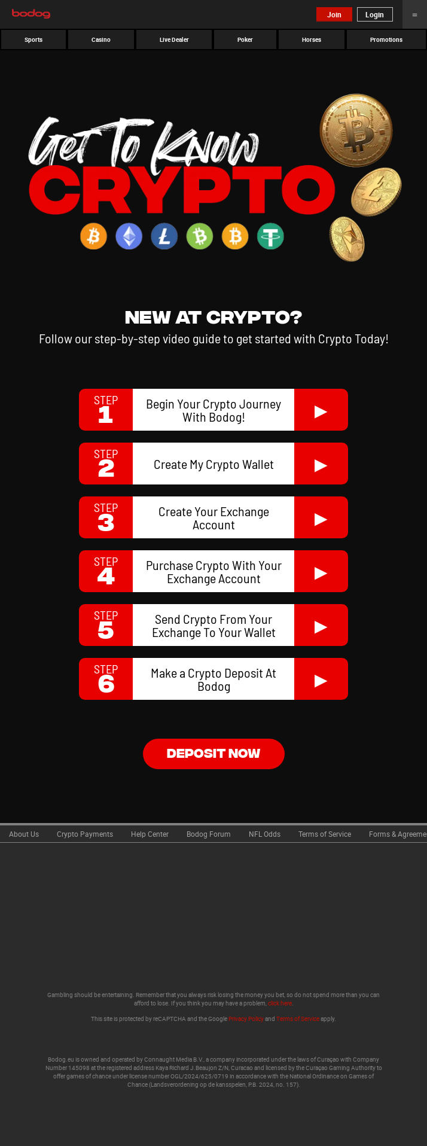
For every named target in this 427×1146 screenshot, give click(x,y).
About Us (24, 834)
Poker (245, 39)
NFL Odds (264, 834)
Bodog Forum (209, 834)
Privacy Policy (246, 1018)
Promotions (386, 39)
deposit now (214, 752)
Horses (311, 39)
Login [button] (374, 14)
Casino (101, 39)
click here (280, 1003)
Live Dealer (174, 39)
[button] (33, 39)
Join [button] (334, 14)
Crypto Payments (85, 834)
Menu (414, 14)
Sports (33, 39)
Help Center (150, 834)
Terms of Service (324, 834)
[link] (24, 833)
